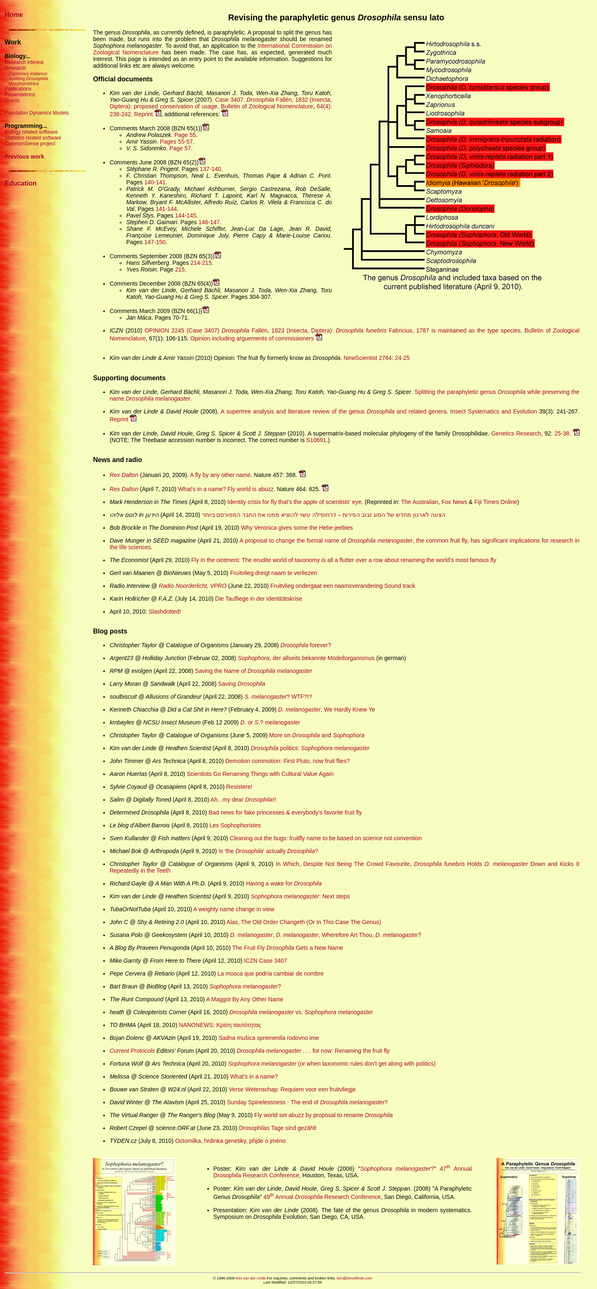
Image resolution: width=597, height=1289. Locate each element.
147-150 (154, 242)
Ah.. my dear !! (243, 799)
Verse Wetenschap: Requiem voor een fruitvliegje (292, 1089)
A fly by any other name (220, 475)
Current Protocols (132, 1050)
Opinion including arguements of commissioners (256, 338)
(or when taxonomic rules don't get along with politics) (332, 1063)
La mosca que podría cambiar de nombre (271, 973)
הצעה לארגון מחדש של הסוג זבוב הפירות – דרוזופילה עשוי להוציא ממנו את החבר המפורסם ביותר (323, 514)
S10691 (316, 440)
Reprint (147, 114)
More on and (316, 735)
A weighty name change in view (233, 909)
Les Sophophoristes (235, 825)
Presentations (20, 95)
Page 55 (185, 135)
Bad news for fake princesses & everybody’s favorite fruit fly (285, 812)
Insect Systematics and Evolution (493, 411)
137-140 (210, 169)
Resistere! (239, 786)
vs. (301, 1012)
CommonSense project (30, 144)
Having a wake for (284, 883)
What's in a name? (254, 1076)
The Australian (419, 502)
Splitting (28, 78)
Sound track (399, 585)
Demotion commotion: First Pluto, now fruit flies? (288, 761)
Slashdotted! (165, 611)
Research (15, 68)
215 (179, 269)
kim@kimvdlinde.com (354, 1278)
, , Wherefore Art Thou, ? (325, 935)
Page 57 (180, 148)
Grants (12, 100)
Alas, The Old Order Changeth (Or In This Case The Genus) (303, 922)
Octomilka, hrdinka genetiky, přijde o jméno (230, 1140)
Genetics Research (516, 433)
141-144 (166, 208)
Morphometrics (24, 83)
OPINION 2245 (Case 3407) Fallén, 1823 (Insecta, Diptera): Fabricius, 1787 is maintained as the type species (333, 330)
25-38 (561, 433)
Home (14, 14)
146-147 (209, 222)
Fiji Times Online (495, 502)
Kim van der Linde (250, 1278)
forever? (306, 645)
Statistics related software (33, 138)
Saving (241, 683)
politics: (310, 748)
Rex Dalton (123, 475)
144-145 (185, 215)
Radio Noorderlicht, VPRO (192, 585)
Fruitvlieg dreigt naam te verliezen (273, 573)
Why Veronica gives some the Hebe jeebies (297, 527)
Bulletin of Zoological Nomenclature (267, 106)
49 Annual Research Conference (322, 1197)
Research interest (24, 62)
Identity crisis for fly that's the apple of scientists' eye (294, 502)
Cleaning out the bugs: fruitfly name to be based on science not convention (326, 838)
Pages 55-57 (176, 141)
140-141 (154, 182)
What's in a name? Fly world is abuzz (226, 489)
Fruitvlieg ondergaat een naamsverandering (326, 585)
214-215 (200, 262)
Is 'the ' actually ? (268, 851)
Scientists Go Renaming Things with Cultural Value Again (260, 773)
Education (20, 183)
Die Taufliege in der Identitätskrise (258, 598)
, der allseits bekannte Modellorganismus (306, 658)
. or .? (270, 722)
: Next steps (300, 896)
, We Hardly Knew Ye (326, 709)
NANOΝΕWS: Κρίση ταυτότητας (220, 1025)
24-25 (402, 358)
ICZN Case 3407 (265, 960)
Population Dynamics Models (37, 113)
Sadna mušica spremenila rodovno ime (268, 1038)
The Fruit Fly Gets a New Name (287, 947)
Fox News (454, 502)
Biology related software (31, 132)
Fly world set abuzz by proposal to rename (323, 1115)
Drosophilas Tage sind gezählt (277, 1128)
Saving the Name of (253, 671)
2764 (385, 358)
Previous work (24, 156)
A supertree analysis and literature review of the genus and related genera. (334, 411)
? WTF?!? (278, 696)
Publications (18, 89)
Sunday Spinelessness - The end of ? (307, 1102)
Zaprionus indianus (28, 73)
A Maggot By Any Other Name (245, 999)
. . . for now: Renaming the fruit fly (313, 1050)
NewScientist (360, 358)
